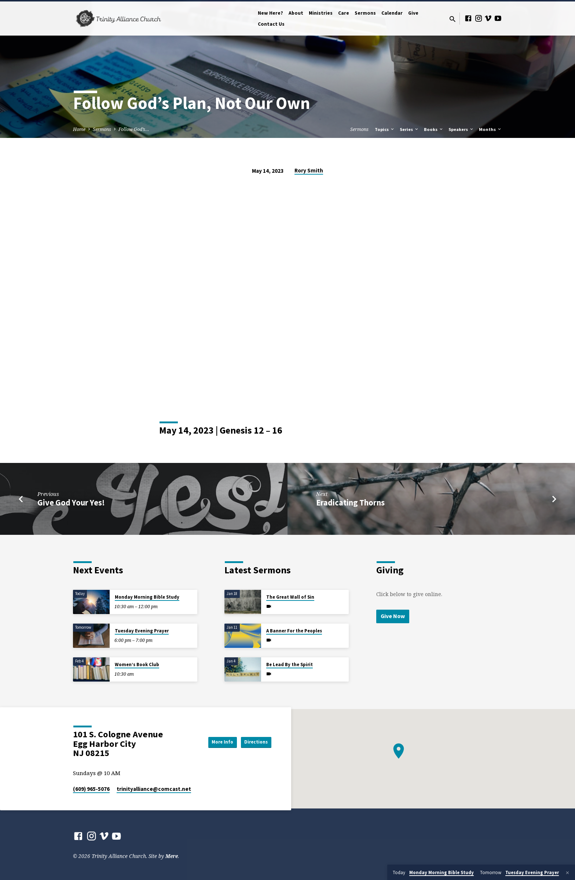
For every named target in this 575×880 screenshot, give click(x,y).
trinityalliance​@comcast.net (154, 788)
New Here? (270, 13)
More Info (212, 742)
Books (434, 129)
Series (409, 129)
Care (343, 13)
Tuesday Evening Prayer (142, 631)
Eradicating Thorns (350, 502)
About (296, 13)
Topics (385, 129)
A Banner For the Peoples (294, 631)
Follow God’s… (133, 129)
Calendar (392, 13)
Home (79, 129)
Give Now (394, 616)
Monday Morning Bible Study (147, 597)
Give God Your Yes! (71, 502)
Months (490, 129)
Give (413, 13)
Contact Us (271, 24)
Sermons (365, 13)
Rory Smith (308, 170)
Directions (252, 742)
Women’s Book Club (137, 664)
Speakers (461, 129)
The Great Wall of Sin (290, 597)
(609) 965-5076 (91, 788)
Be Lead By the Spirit (289, 664)
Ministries (321, 13)
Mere (171, 855)
